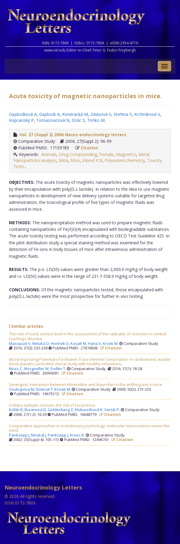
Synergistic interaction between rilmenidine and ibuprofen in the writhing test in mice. (86, 384)
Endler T (58, 368)
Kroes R (77, 435)
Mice (63, 160)
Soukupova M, (22, 389)
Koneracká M (75, 114)
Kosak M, (79, 343)
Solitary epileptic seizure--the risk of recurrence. (52, 405)
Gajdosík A (49, 114)
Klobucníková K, (89, 409)
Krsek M (110, 343)
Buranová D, (36, 409)
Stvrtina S (123, 114)
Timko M (96, 120)
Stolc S (78, 120)
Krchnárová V (147, 114)
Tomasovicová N (52, 120)
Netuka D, (41, 343)
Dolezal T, (45, 389)
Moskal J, (39, 435)
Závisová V (100, 114)
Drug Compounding (78, 154)
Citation (89, 148)
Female (106, 154)
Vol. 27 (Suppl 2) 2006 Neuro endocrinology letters (72, 134)
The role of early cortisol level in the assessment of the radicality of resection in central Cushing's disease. (87, 336)
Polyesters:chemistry (125, 160)
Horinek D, (61, 343)
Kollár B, (17, 409)
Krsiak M (62, 389)
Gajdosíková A (23, 114)
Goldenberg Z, (61, 409)
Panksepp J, (20, 435)
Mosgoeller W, (37, 368)
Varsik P (111, 409)
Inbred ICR (92, 160)
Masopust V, (20, 343)
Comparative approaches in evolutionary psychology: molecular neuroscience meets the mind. (89, 428)
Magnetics (126, 154)
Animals (49, 154)
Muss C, (16, 368)
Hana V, (95, 343)
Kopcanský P (21, 120)
